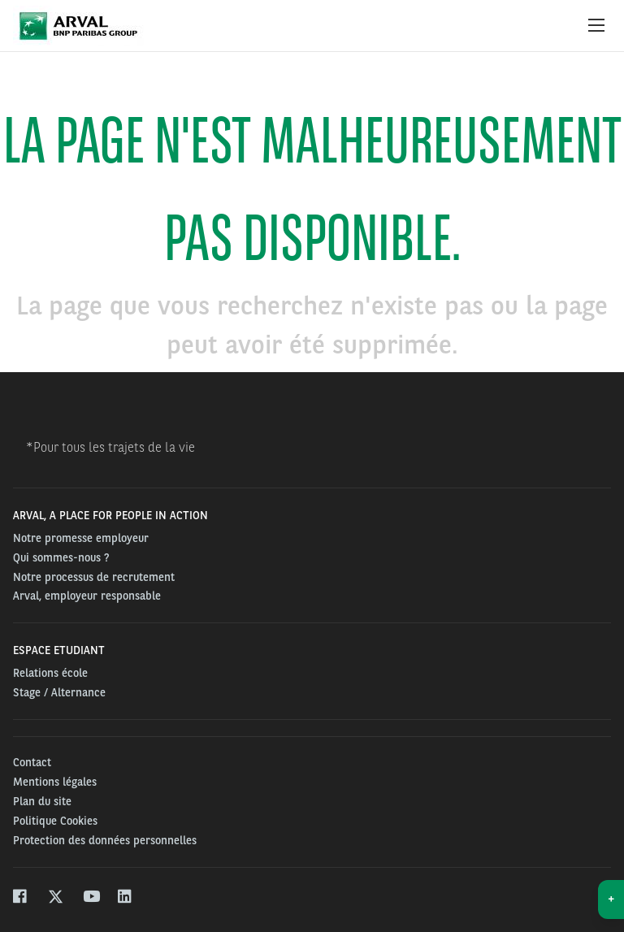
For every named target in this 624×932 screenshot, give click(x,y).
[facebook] (20, 898)
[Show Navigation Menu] (596, 26)
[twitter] (55, 898)
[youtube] (90, 898)
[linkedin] (125, 898)
